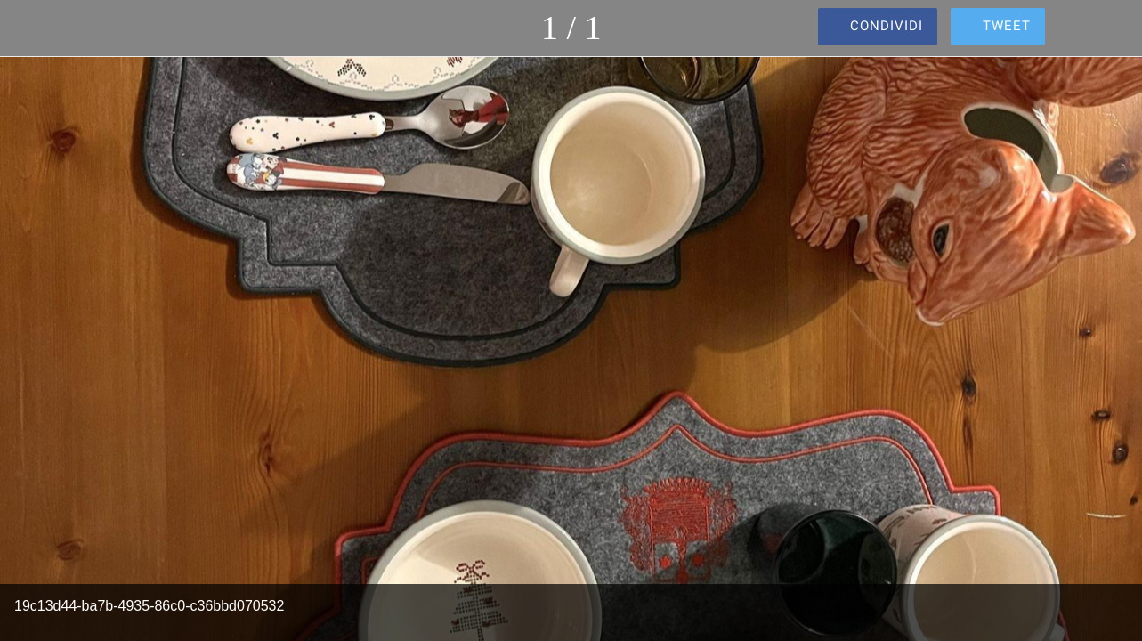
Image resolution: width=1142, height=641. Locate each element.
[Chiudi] (28, 28)
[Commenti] (1095, 28)
